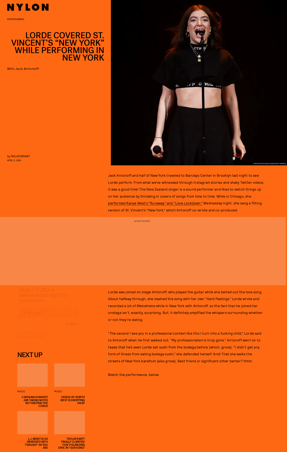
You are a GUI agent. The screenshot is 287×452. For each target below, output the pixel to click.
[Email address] (48, 316)
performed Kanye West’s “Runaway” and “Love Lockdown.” (155, 203)
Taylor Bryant (20, 156)
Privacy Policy (37, 340)
